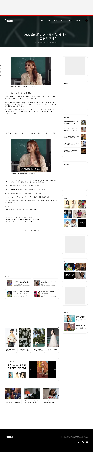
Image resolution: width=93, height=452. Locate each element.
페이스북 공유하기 (25, 230)
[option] (42, 369)
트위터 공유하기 (28, 230)
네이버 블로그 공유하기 (35, 230)
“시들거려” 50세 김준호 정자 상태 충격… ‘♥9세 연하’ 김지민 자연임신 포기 (22, 219)
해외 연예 (66, 313)
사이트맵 (83, 436)
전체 (42, 21)
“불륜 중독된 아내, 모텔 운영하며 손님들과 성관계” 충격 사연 (19, 217)
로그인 (87, 436)
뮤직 (55, 21)
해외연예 (78, 21)
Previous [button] (30, 369)
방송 (49, 21)
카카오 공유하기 (31, 230)
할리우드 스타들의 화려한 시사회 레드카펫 (17, 366)
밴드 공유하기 (38, 230)
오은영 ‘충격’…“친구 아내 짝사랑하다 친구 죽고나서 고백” (18, 221)
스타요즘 (69, 21)
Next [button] (54, 369)
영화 (62, 21)
